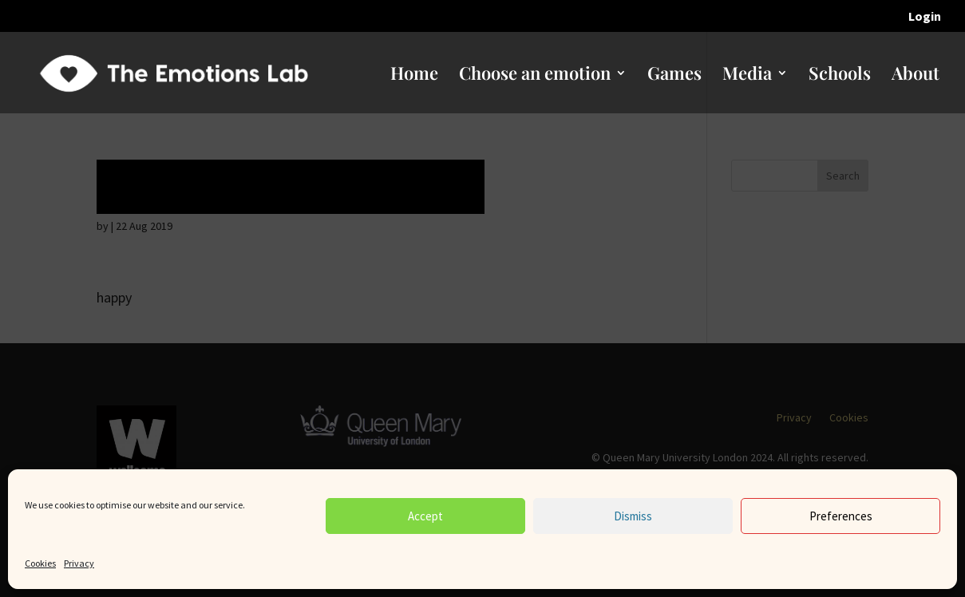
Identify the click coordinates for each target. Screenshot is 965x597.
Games (674, 76)
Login (924, 17)
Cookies (40, 563)
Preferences (840, 516)
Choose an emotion (535, 76)
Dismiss (633, 516)
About (915, 76)
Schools (840, 76)
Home (414, 76)
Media (747, 76)
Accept (425, 516)
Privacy (79, 563)
